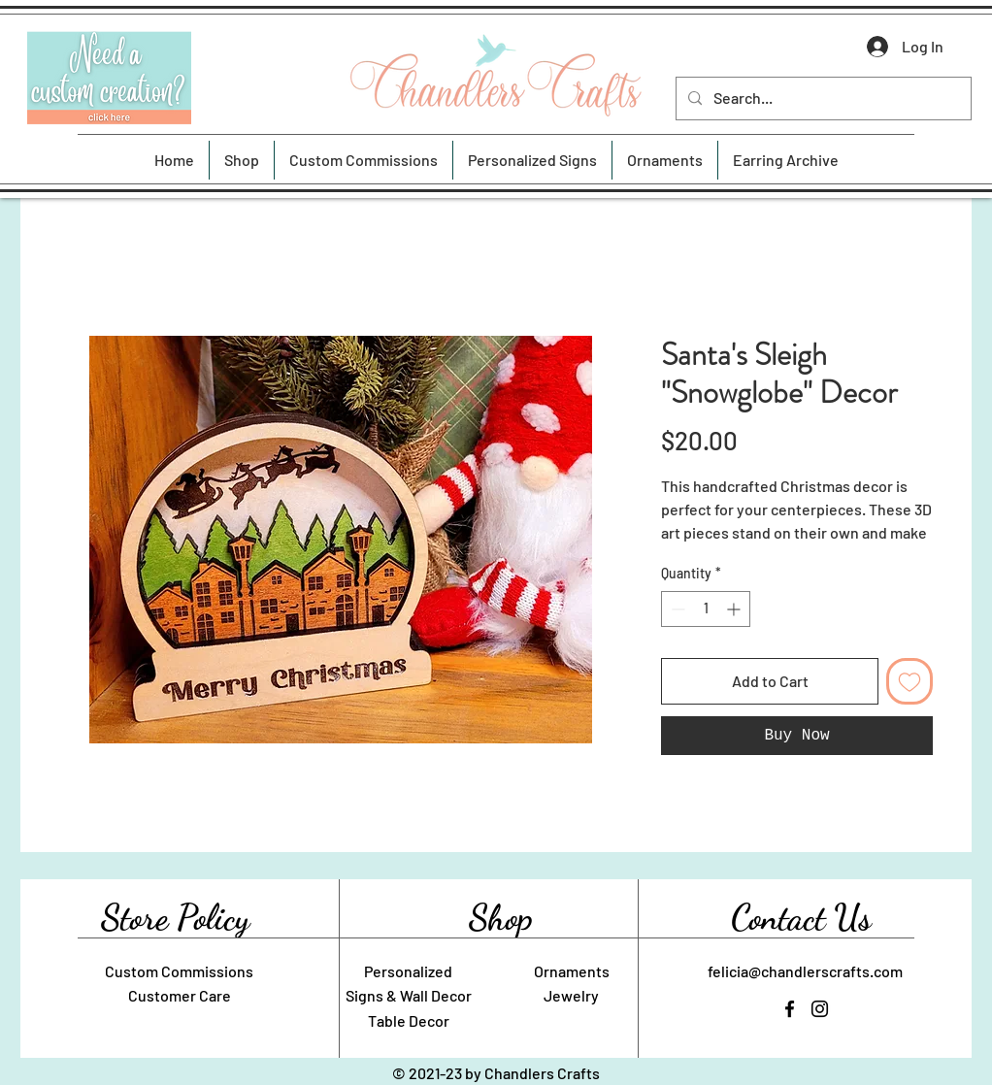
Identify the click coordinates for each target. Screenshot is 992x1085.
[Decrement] (676, 609)
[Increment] (735, 609)
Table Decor (408, 1020)
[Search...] (821, 98)
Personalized (408, 971)
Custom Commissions (179, 971)
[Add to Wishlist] (909, 681)
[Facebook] (789, 1009)
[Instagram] (820, 1009)
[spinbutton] (705, 609)
